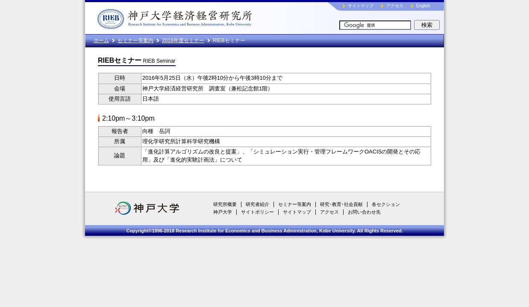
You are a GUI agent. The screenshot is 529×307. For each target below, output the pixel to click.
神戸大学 (222, 211)
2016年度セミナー (183, 40)
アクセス (394, 5)
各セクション (386, 204)
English (423, 5)
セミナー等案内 (135, 40)
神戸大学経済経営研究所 (194, 17)
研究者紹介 (257, 204)
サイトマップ (360, 5)
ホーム (101, 40)
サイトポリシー (257, 211)
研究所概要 (225, 204)
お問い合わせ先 (364, 211)
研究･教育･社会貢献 (341, 204)
